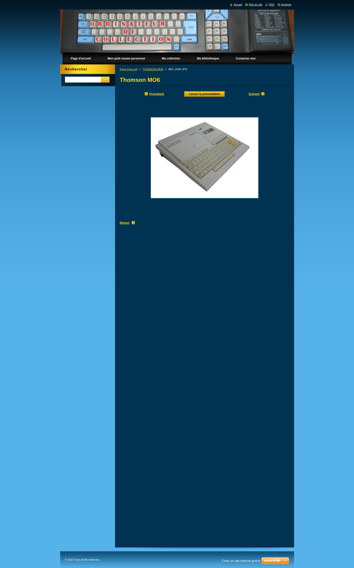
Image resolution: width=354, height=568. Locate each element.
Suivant (253, 94)
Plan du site (255, 4)
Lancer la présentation (204, 94)
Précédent (156, 94)
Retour (125, 223)
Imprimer (286, 4)
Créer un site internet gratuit (241, 561)
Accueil (238, 4)
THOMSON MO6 (153, 69)
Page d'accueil (129, 69)
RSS (271, 4)
